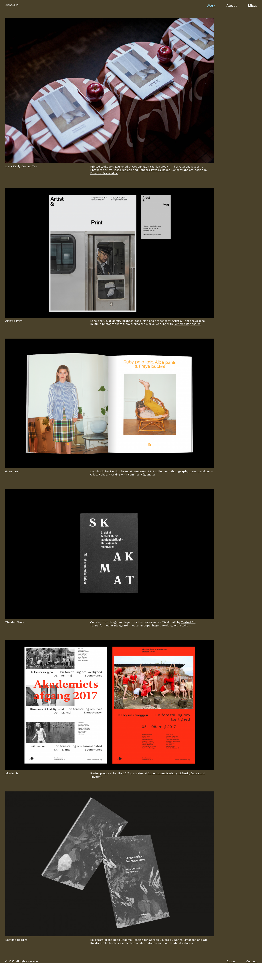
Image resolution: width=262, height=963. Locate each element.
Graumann (137, 471)
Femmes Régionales (187, 324)
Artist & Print (180, 321)
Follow (231, 961)
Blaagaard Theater (127, 625)
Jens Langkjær (200, 471)
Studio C (185, 625)
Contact (251, 961)
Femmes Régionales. (104, 173)
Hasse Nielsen (122, 170)
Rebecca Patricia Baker (154, 170)
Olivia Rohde (98, 474)
